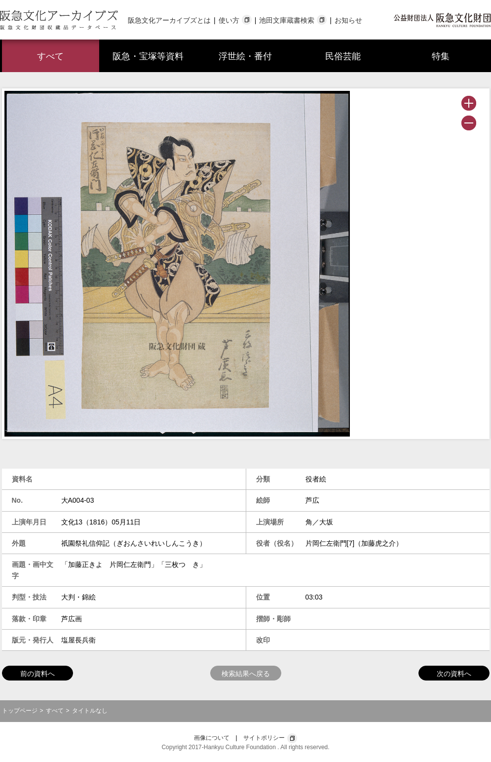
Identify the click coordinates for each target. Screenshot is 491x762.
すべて (50, 56)
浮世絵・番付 (245, 56)
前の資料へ (37, 674)
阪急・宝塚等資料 (148, 56)
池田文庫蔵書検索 (286, 20)
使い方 (229, 20)
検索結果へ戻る (246, 674)
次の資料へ (454, 674)
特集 (441, 56)
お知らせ (348, 20)
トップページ (20, 710)
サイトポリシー (264, 737)
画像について (211, 737)
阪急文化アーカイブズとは (169, 20)
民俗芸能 (343, 56)
